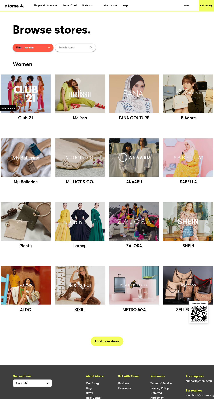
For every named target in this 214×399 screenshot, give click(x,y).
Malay (187, 5)
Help (125, 5)
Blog (89, 388)
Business (87, 5)
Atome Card (70, 5)
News (89, 393)
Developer (124, 388)
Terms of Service (161, 383)
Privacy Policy (159, 388)
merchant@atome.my (200, 395)
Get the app (206, 5)
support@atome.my (199, 381)
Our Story (92, 383)
